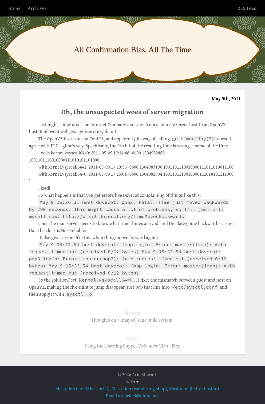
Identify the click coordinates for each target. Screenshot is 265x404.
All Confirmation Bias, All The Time (132, 49)
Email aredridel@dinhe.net (132, 395)
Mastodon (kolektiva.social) (82, 388)
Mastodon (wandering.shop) (139, 388)
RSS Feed (247, 8)
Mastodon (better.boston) (194, 388)
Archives (37, 8)
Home (14, 8)
